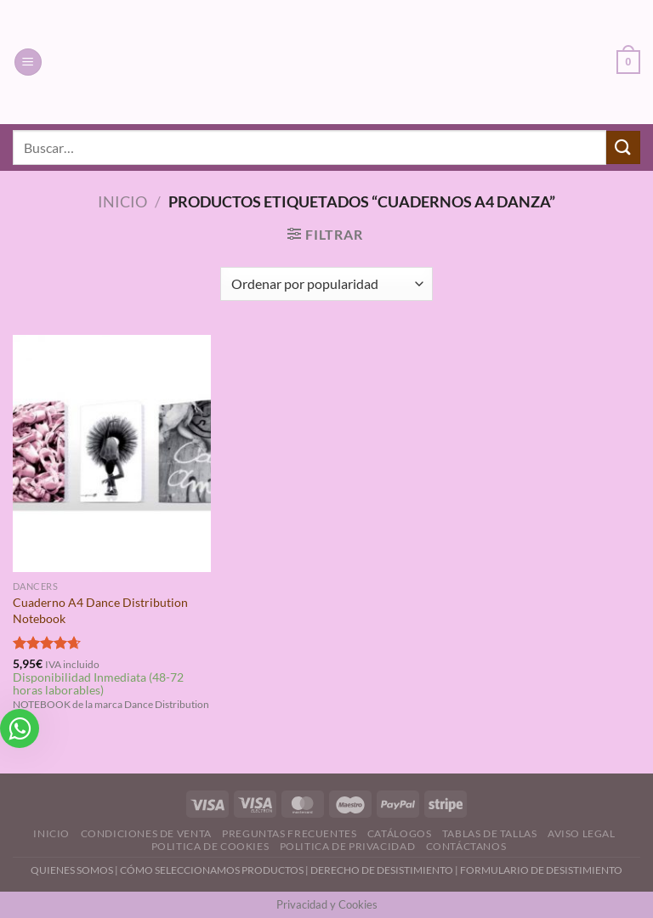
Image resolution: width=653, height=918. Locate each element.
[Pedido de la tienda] (326, 284)
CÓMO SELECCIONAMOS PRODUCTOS (212, 870)
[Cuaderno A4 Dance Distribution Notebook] (112, 453)
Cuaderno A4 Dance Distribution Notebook (100, 610)
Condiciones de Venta (146, 833)
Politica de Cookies (210, 846)
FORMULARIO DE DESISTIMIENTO (541, 870)
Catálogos (399, 833)
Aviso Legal (582, 833)
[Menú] (28, 62)
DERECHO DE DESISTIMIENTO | (385, 870)
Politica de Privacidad (347, 846)
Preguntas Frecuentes (289, 833)
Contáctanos (466, 846)
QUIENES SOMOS (72, 870)
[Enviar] (623, 147)
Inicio (122, 201)
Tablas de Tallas (489, 833)
